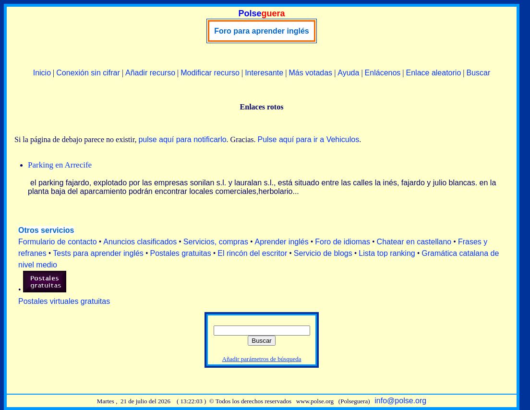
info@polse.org (400, 401)
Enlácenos (383, 73)
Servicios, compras (215, 242)
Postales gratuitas (180, 253)
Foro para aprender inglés (261, 31)
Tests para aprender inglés (98, 253)
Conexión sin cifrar (88, 73)
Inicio (42, 73)
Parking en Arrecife (60, 164)
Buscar (478, 73)
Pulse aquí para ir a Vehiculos (308, 139)
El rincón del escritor (252, 253)
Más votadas (310, 73)
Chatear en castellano (414, 242)
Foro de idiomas (342, 242)
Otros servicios (46, 230)
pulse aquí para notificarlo (182, 139)
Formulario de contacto (57, 242)
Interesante (264, 73)
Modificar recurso (210, 73)
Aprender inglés (282, 242)
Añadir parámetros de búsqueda (261, 358)
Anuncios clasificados (140, 242)
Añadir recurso (150, 73)
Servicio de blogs (323, 253)
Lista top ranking (387, 253)
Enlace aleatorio (433, 73)
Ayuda (348, 73)
